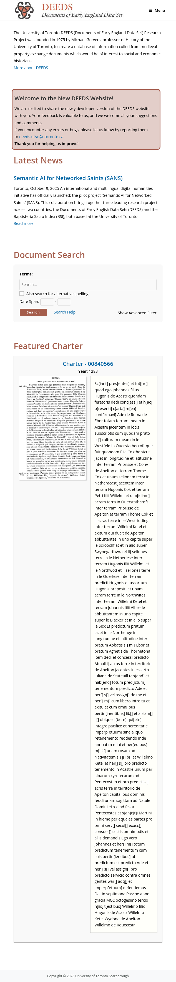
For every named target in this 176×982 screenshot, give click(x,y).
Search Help (65, 312)
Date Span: (29, 301)
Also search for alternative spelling (57, 293)
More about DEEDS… (32, 67)
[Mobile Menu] (157, 10)
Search (33, 312)
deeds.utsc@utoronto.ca (41, 136)
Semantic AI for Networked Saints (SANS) (68, 178)
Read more (23, 223)
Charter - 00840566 (88, 363)
